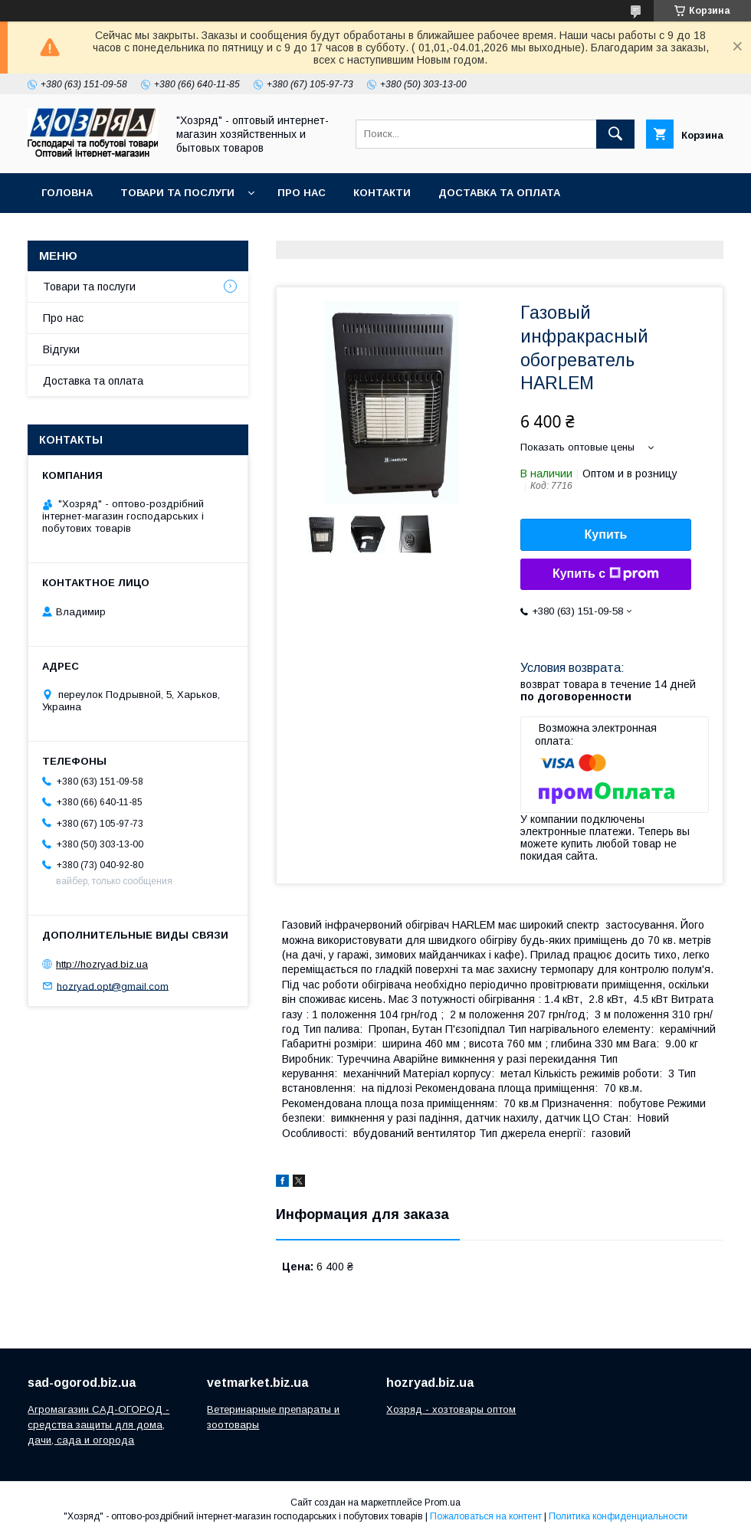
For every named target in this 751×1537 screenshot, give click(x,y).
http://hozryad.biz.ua (102, 964)
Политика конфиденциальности (618, 1516)
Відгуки (61, 349)
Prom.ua (443, 1502)
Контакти (382, 192)
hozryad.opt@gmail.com (113, 985)
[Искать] (615, 134)
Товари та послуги (177, 192)
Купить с (606, 574)
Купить (606, 534)
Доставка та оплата (499, 192)
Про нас (301, 192)
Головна (67, 192)
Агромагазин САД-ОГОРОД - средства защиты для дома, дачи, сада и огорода (98, 1425)
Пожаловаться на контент (486, 1516)
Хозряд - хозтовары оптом (451, 1409)
